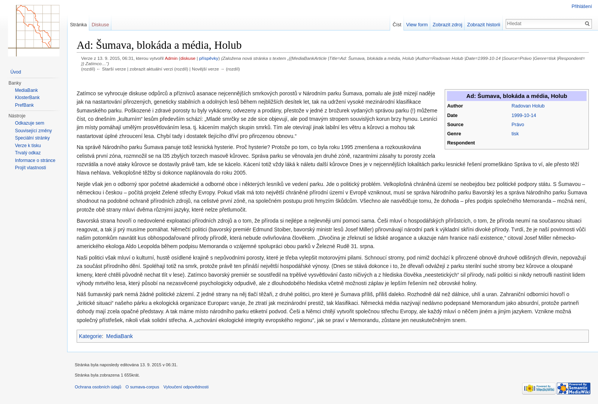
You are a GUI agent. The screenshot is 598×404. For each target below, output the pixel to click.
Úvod (15, 72)
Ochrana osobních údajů (98, 387)
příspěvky (208, 58)
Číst (397, 24)
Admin (171, 58)
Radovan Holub (528, 106)
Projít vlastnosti (30, 167)
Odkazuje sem (29, 123)
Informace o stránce (35, 160)
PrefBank (24, 105)
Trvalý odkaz (28, 153)
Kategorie (90, 336)
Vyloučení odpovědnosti (186, 387)
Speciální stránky (32, 138)
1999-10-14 (523, 115)
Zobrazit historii (483, 24)
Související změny (33, 130)
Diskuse (100, 24)
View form (417, 24)
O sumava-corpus (142, 387)
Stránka (78, 24)
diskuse (188, 58)
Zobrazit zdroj (448, 24)
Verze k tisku (28, 145)
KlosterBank (27, 97)
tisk (515, 133)
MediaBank (119, 336)
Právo (517, 124)
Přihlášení (582, 6)
